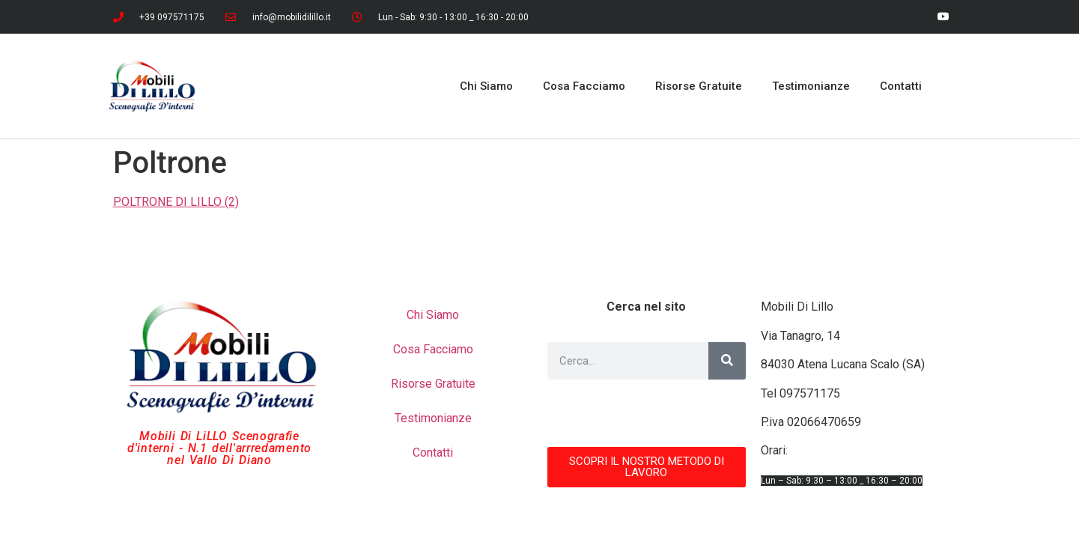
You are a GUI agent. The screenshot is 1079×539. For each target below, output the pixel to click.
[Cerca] (727, 361)
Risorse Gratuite (698, 86)
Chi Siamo (486, 86)
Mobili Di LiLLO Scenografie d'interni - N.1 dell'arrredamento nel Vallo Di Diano (219, 448)
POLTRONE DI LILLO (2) (176, 202)
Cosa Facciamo (584, 86)
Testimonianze (811, 86)
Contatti (901, 86)
